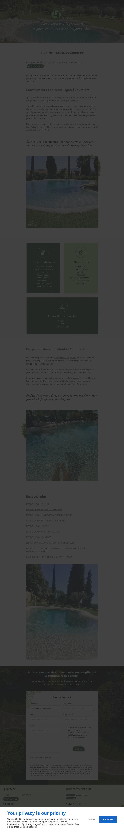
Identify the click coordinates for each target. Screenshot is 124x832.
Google (23, 827)
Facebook (32, 827)
